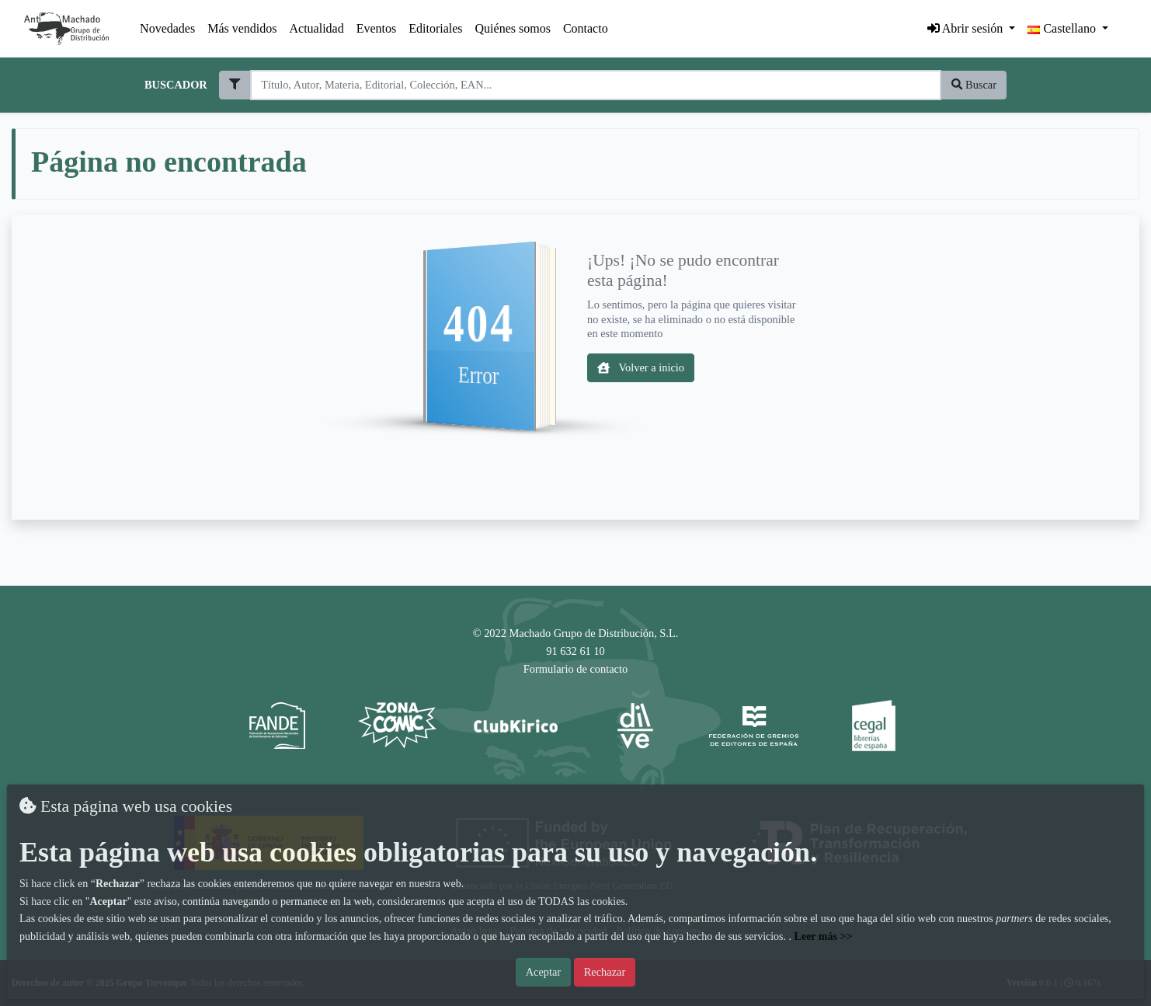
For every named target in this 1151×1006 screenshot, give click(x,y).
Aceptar (544, 972)
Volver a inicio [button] (640, 367)
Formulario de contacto (575, 669)
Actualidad (317, 28)
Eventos (376, 28)
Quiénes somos (513, 28)
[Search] (595, 85)
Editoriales (435, 28)
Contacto (585, 28)
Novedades (167, 28)
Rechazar (605, 972)
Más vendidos (241, 28)
